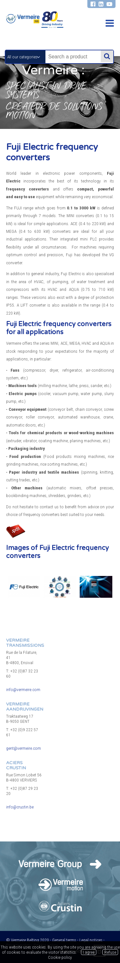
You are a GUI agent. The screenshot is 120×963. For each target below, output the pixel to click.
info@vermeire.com (23, 689)
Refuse (110, 952)
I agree (88, 952)
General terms (64, 939)
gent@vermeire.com (23, 748)
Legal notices (90, 939)
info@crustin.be (20, 806)
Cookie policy (60, 957)
